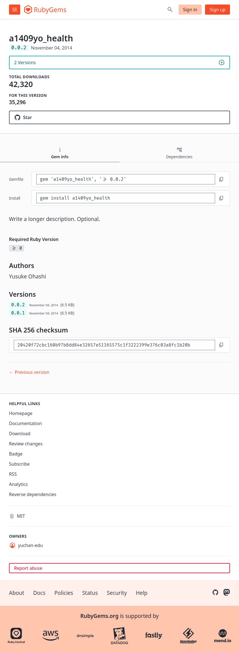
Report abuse (28, 568)
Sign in (190, 9)
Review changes (25, 444)
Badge (15, 454)
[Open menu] (14, 10)
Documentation (25, 423)
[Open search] (170, 10)
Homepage (20, 413)
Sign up (217, 9)
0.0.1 (18, 313)
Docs (39, 593)
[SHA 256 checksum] (114, 345)
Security (117, 593)
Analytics (18, 484)
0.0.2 (18, 305)
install (14, 198)
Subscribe (19, 464)
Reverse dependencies (32, 494)
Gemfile (16, 179)
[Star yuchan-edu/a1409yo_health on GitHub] (119, 117)
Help (141, 593)
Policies (64, 593)
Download (19, 433)
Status (90, 593)
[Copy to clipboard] (221, 179)
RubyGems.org (99, 616)
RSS (13, 474)
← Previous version (29, 372)
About (16, 593)
